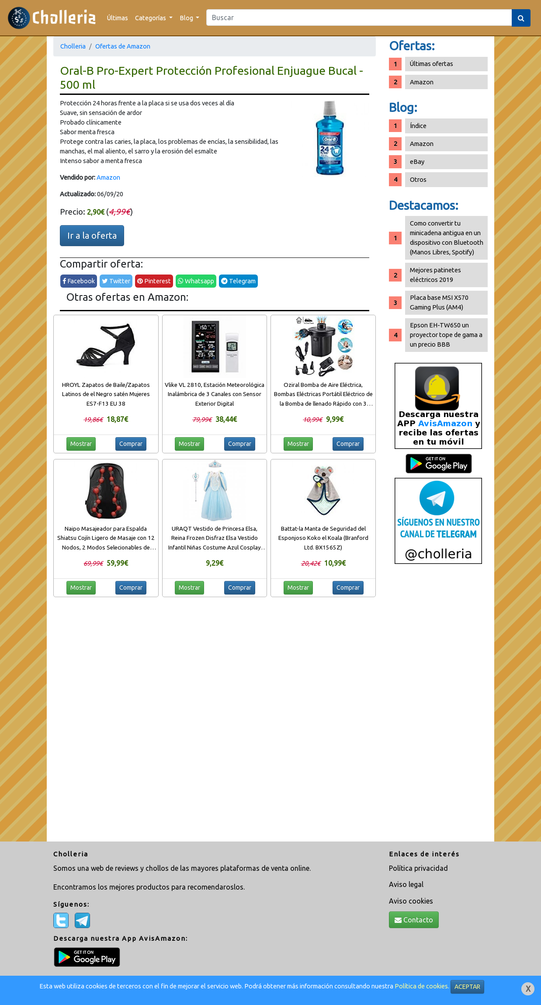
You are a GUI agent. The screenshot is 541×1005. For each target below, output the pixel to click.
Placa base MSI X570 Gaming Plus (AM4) (439, 302)
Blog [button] (187, 17)
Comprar (130, 443)
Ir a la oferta (92, 235)
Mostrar (81, 443)
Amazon (108, 177)
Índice (418, 125)
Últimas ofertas (431, 63)
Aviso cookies (411, 901)
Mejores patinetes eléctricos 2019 (435, 274)
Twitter (116, 281)
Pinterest (154, 281)
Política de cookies (421, 986)
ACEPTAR (467, 986)
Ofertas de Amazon (122, 46)
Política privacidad (418, 868)
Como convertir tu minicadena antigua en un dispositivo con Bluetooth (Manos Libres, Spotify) (446, 237)
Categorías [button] (151, 17)
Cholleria (73, 46)
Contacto (414, 920)
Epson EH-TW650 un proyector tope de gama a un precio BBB (446, 334)
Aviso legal (406, 884)
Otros (418, 179)
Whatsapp (196, 281)
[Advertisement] (438, 706)
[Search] (359, 17)
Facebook (78, 281)
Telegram (238, 281)
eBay (417, 161)
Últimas (117, 17)
